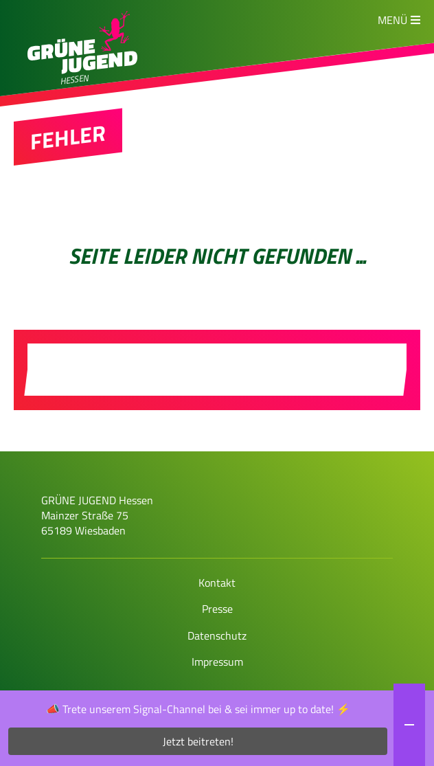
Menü (392, 20)
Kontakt (217, 582)
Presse (217, 608)
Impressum (217, 661)
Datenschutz (217, 635)
